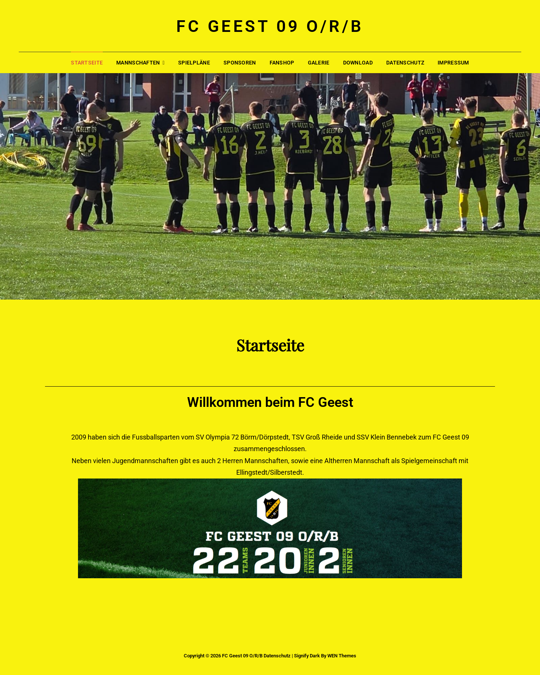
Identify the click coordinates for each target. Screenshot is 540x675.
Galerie (319, 63)
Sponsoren (240, 63)
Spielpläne (194, 63)
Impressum (453, 63)
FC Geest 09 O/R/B (270, 26)
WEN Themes (341, 655)
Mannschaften (138, 63)
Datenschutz (405, 63)
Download (358, 63)
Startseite (87, 63)
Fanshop (282, 63)
